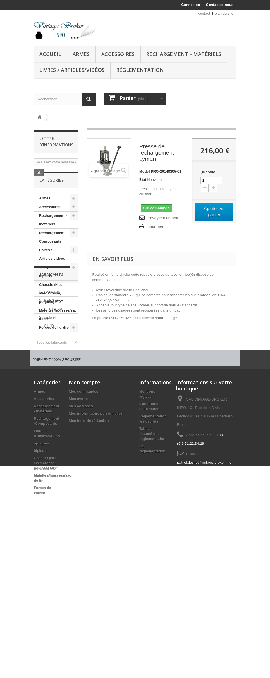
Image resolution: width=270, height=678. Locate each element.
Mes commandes (83, 496)
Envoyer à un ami (163, 218)
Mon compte (84, 486)
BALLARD (52, 377)
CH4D (48, 411)
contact (204, 13)
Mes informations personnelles (96, 517)
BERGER (51, 385)
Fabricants (51, 361)
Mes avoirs (78, 503)
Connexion (190, 5)
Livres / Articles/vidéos (72, 69)
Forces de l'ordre (54, 340)
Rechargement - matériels (183, 54)
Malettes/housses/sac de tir (58, 327)
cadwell (49, 402)
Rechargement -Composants (53, 250)
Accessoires (118, 54)
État (142, 179)
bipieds (45, 289)
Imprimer (155, 226)
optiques (46, 280)
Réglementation (140, 69)
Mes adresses (81, 510)
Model (144, 171)
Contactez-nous (220, 5)
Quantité (207, 172)
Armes (81, 54)
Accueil (50, 54)
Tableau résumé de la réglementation (152, 538)
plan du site (224, 13)
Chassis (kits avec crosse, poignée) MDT (51, 306)
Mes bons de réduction (89, 525)
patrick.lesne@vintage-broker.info (204, 566)
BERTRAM (52, 394)
